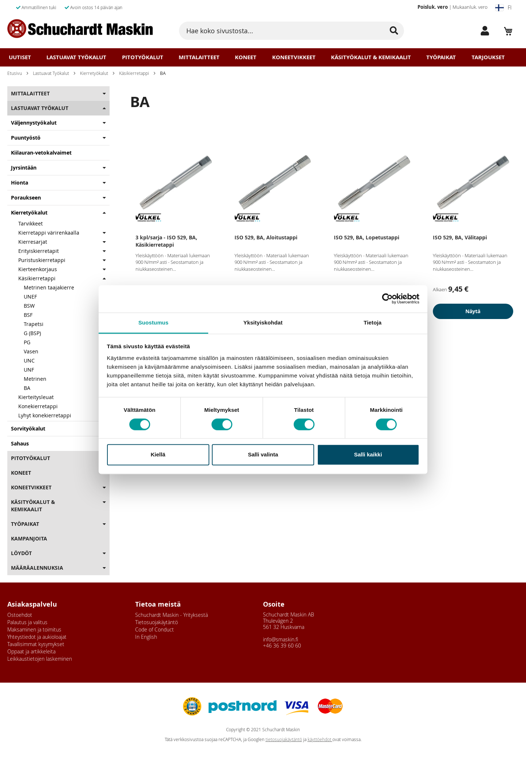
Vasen (31, 351)
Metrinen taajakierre (49, 287)
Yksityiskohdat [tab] (262, 322)
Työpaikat (441, 57)
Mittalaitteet (199, 57)
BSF (28, 314)
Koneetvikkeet (294, 57)
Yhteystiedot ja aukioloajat (36, 636)
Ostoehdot (19, 614)
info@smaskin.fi (280, 639)
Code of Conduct (154, 629)
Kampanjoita (29, 538)
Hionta (19, 182)
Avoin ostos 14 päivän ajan (93, 7)
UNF (29, 369)
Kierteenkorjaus (38, 269)
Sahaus (20, 443)
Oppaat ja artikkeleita (31, 651)
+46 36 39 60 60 (282, 645)
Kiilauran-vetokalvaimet (41, 152)
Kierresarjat (32, 241)
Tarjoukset (488, 57)
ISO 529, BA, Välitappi (460, 237)
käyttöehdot (320, 739)
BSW (29, 305)
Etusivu (14, 73)
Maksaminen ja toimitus (34, 629)
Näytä (472, 311)
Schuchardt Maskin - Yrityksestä (171, 614)
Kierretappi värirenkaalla (48, 232)
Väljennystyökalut (34, 122)
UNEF (30, 296)
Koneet (245, 57)
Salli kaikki (368, 455)
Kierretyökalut (94, 73)
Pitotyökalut (142, 57)
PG (27, 342)
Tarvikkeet (30, 223)
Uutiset (20, 57)
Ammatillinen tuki (36, 7)
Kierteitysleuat (36, 397)
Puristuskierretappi (41, 260)
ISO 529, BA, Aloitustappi (266, 237)
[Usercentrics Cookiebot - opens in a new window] (387, 298)
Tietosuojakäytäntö (156, 622)
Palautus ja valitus (27, 622)
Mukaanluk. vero (470, 7)
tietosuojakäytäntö (284, 739)
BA (27, 387)
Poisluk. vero (433, 7)
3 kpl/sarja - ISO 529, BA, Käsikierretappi (166, 241)
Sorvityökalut (28, 428)
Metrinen (35, 378)
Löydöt (21, 553)
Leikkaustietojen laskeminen (39, 658)
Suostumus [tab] (153, 322)
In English (146, 636)
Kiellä (157, 455)
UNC (29, 360)
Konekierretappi (38, 406)
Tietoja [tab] (373, 322)
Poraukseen (26, 197)
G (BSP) (32, 333)
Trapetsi (33, 323)
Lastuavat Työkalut (76, 57)
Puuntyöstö (26, 137)
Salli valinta (263, 455)
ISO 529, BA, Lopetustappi (366, 237)
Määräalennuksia (37, 567)
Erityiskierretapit (38, 250)
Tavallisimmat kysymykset (35, 644)
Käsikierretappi (134, 73)
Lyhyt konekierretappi (44, 415)
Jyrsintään (24, 167)
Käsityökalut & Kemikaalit (371, 57)
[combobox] (291, 31)
